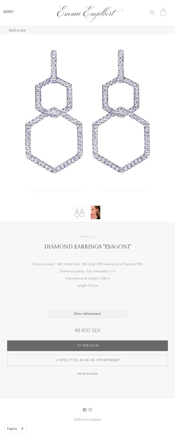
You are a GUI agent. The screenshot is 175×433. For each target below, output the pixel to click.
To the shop (87, 346)
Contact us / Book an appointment (87, 360)
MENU (8, 12)
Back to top (17, 30)
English (12, 429)
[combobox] (15, 428)
